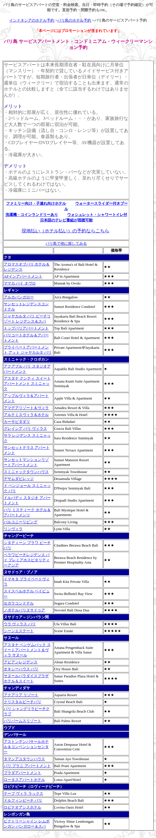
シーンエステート (19, 631)
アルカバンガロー (19, 297)
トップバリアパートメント (26, 328)
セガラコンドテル (19, 603)
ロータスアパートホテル (24, 779)
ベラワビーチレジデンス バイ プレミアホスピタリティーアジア (27, 560)
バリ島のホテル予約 (74, 20)
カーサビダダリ (17, 421)
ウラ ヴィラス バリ (20, 624)
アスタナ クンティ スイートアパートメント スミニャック (27, 383)
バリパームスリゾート (22, 721)
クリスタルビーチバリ (22, 702)
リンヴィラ (13, 529)
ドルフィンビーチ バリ (23, 800)
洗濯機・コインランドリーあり (31, 214)
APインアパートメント (23, 276)
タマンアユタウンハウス (24, 759)
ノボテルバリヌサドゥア (24, 610)
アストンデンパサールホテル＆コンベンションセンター (26, 746)
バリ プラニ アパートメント (27, 766)
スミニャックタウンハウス (26, 472)
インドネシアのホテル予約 (31, 20)
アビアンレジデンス (20, 662)
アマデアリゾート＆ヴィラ (26, 408)
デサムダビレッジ (19, 479)
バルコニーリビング (20, 522)
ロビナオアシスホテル (22, 807)
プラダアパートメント (22, 773)
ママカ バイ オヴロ (20, 283)
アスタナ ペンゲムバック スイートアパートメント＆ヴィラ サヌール (27, 650)
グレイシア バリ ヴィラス (25, 428)
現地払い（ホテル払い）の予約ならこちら (65, 230)
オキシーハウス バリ (21, 669)
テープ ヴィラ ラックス (23, 793)
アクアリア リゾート (21, 695)
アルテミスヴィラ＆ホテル (26, 415)
